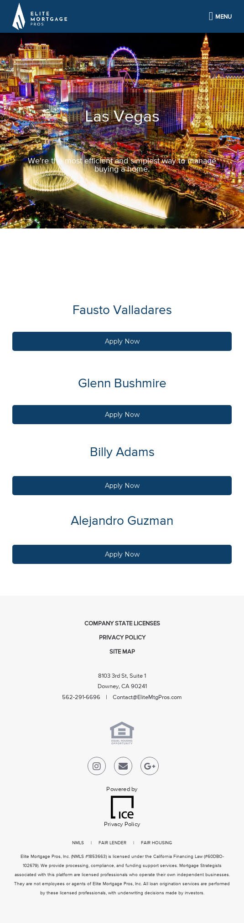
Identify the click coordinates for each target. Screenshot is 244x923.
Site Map (122, 652)
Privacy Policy (122, 638)
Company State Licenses (122, 624)
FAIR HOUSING (156, 843)
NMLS (78, 843)
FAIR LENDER (112, 843)
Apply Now (122, 341)
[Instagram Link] (97, 768)
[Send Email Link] (123, 768)
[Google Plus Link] (149, 768)
